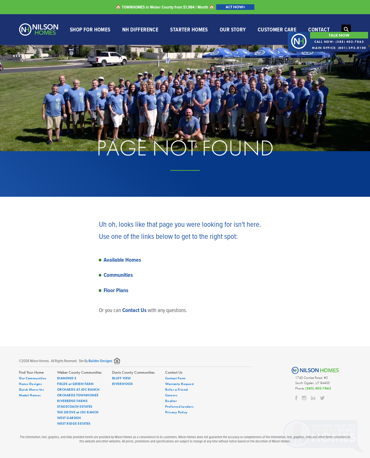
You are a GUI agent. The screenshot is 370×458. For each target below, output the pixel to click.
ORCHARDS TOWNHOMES (78, 395)
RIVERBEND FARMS (72, 401)
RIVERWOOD (122, 384)
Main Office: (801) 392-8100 (339, 48)
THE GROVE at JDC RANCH (78, 412)
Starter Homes (189, 29)
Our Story (233, 29)
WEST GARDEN (69, 418)
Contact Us (134, 310)
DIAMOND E (66, 378)
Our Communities (32, 378)
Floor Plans (116, 290)
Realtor (171, 401)
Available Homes (122, 260)
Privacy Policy (176, 412)
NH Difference (140, 29)
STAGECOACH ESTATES (74, 406)
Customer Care (277, 29)
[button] (346, 29)
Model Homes (30, 395)
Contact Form (175, 378)
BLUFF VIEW (121, 378)
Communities (118, 275)
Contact (319, 29)
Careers (171, 395)
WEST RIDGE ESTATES (74, 423)
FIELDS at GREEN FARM (75, 384)
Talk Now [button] (339, 35)
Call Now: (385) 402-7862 (339, 42)
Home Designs (30, 384)
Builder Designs (100, 361)
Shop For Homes (90, 29)
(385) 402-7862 (318, 388)
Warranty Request (179, 384)
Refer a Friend (176, 389)
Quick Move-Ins (31, 389)
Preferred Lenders (179, 406)
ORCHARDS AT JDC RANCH (78, 389)
